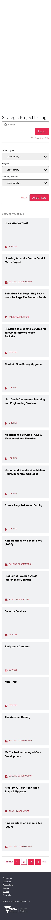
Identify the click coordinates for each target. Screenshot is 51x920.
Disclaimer (7, 881)
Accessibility (8, 885)
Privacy (6, 892)
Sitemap (6, 888)
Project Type (8, 150)
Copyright (7, 895)
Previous (9, 862)
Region (5, 163)
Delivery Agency (10, 176)
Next (44, 862)
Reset (24, 197)
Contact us (7, 878)
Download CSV (42, 138)
